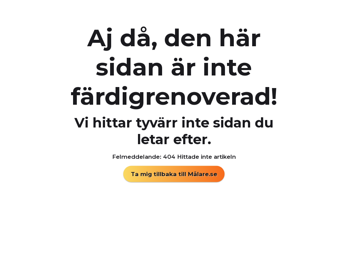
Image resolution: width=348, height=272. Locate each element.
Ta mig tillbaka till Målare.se (174, 174)
